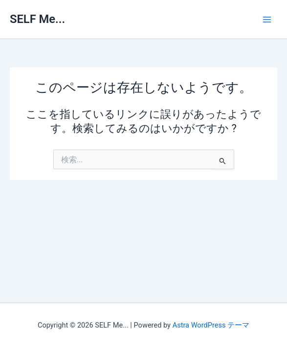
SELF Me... (37, 19)
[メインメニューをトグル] (267, 19)
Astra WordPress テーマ (211, 325)
